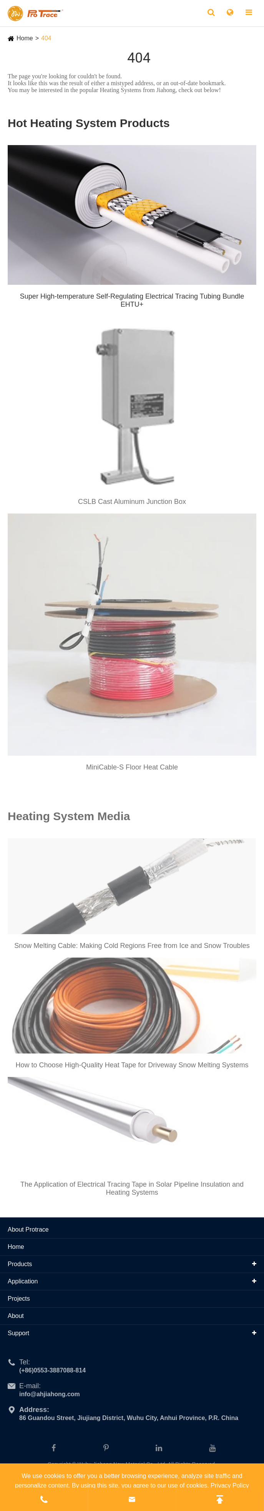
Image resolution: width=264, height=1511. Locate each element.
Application (23, 1281)
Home (25, 38)
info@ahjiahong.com (49, 1397)
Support (18, 1333)
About (16, 1316)
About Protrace (28, 1229)
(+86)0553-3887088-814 (52, 1373)
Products (20, 1264)
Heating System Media (69, 818)
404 (46, 38)
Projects (19, 1298)
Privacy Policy (230, 1485)
